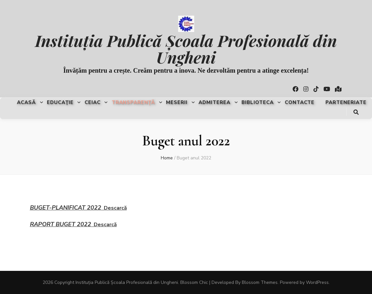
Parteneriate (345, 102)
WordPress (317, 282)
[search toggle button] (356, 112)
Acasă (26, 102)
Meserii (176, 102)
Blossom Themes (260, 282)
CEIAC (93, 102)
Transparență (133, 102)
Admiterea (214, 102)
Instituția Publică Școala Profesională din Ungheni (186, 48)
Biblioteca (257, 102)
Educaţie (60, 102)
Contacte (300, 102)
